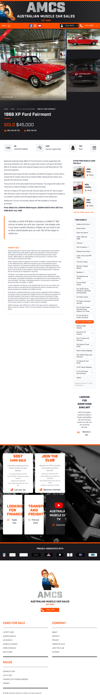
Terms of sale (58, 644)
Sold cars (7, 652)
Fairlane (80, 243)
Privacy (55, 640)
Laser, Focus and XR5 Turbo (84, 257)
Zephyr (79, 378)
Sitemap (55, 652)
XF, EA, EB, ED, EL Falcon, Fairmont (83, 316)
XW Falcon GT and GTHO (85, 345)
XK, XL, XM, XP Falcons (26, 109)
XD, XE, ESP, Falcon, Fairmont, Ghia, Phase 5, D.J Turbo (85, 309)
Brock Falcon (81, 228)
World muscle (9, 648)
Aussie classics (10, 644)
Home (6, 109)
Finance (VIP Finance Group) (15, 679)
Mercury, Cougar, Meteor (82, 267)
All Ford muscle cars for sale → (84, 212)
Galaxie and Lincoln (84, 252)
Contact (56, 636)
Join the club (58, 648)
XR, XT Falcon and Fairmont (83, 339)
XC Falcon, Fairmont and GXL (83, 302)
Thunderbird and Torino (85, 277)
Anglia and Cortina (84, 224)
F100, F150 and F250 (85, 238)
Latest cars (8, 632)
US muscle (7, 640)
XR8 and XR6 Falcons (85, 327)
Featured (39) (7, 97)
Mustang (81, 272)
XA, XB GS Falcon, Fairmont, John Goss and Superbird (84, 291)
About (55, 632)
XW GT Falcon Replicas (84, 351)
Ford (13, 109)
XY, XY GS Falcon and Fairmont (85, 372)
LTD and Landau (82, 262)
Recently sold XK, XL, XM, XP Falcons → (83, 384)
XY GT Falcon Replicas (84, 367)
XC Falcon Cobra (82, 297)
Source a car (9, 671)
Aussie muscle (9, 636)
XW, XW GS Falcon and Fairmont (84, 356)
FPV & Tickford (83, 247)
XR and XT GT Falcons (85, 333)
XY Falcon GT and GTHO (83, 362)
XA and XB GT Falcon (85, 284)
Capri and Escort (82, 233)
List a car (7, 675)
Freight (6, 683)
